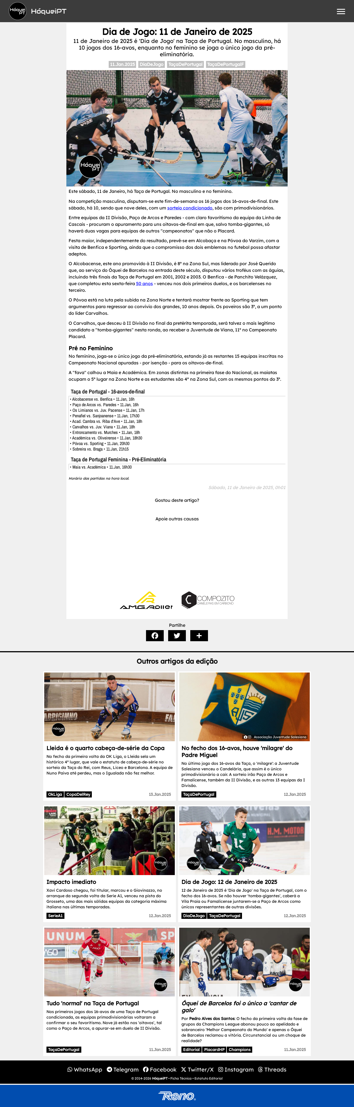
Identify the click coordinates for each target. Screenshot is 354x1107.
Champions (240, 1049)
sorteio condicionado (189, 208)
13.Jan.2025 (160, 794)
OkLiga (55, 794)
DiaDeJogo (151, 64)
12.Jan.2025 (295, 794)
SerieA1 (55, 915)
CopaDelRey (78, 794)
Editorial (191, 1049)
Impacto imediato (71, 881)
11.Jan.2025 (122, 64)
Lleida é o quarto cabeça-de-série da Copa (105, 748)
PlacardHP (214, 1049)
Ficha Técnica (181, 1078)
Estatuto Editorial (208, 1078)
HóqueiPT (160, 1078)
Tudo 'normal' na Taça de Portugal (92, 1003)
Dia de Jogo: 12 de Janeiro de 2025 (229, 881)
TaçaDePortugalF (225, 64)
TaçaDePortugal (185, 64)
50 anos (144, 283)
